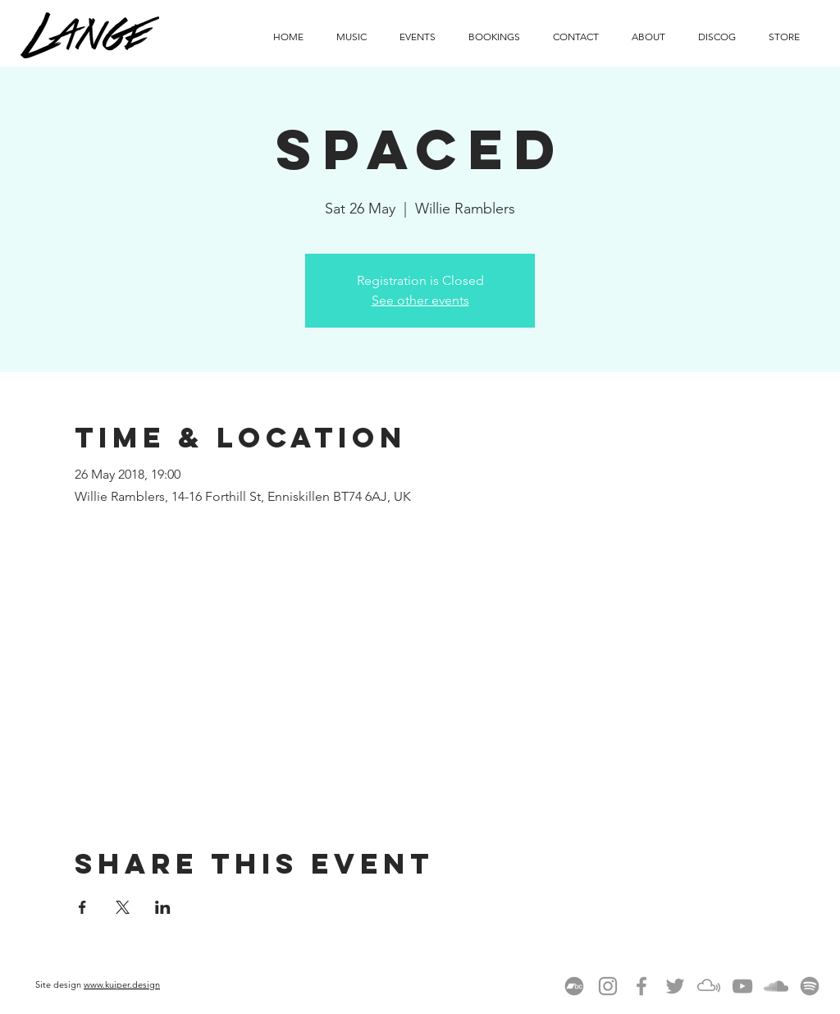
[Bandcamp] (574, 986)
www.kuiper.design (122, 984)
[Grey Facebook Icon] (641, 986)
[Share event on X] (122, 907)
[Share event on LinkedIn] (163, 907)
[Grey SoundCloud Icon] (776, 986)
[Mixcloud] (708, 986)
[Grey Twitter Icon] (675, 986)
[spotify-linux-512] (809, 986)
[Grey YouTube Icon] (742, 986)
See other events (420, 300)
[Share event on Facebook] (82, 907)
